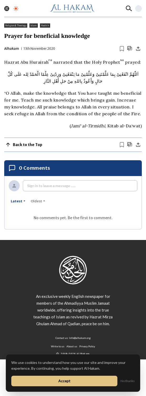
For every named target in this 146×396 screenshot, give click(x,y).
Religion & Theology (15, 25)
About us (71, 346)
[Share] (138, 48)
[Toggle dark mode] (15, 8)
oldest (38, 201)
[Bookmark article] (122, 48)
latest (18, 201)
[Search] (129, 8)
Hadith (45, 25)
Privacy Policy (87, 346)
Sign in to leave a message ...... (51, 185)
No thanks (128, 381)
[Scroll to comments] (129, 48)
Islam (33, 25)
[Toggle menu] (6, 8)
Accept (64, 381)
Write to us (57, 346)
